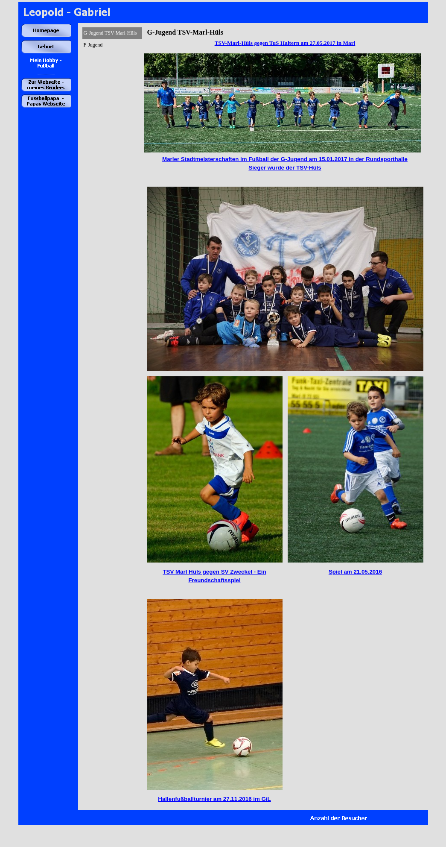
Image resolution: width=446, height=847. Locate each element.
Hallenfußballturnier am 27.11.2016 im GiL (214, 799)
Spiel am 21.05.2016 (355, 572)
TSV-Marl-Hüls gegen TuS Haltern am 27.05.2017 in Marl (285, 43)
